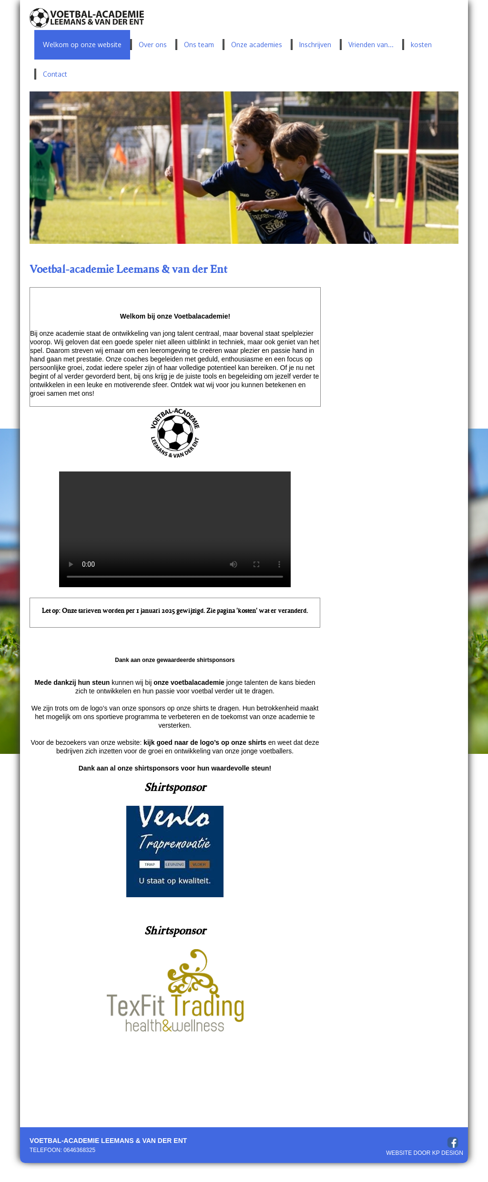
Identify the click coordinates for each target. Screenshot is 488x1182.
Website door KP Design (424, 1153)
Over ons (153, 44)
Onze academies (256, 44)
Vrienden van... (371, 44)
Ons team (199, 44)
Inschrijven (315, 44)
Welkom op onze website (82, 44)
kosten (421, 44)
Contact (55, 74)
